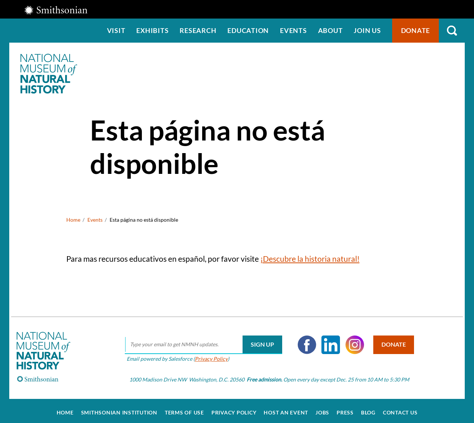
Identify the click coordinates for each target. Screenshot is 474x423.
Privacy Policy (208, 355)
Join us (367, 30)
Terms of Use (184, 409)
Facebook (304, 341)
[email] (201, 341)
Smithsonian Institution (119, 409)
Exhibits (152, 30)
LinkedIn (328, 341)
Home (73, 220)
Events (293, 30)
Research (198, 30)
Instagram (352, 341)
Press (345, 409)
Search (452, 31)
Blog (368, 409)
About (330, 30)
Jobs (322, 409)
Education (248, 30)
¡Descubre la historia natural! (310, 258)
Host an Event (286, 409)
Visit (116, 30)
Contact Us (400, 409)
